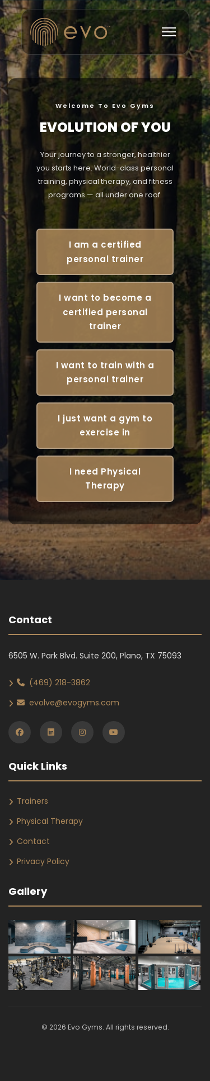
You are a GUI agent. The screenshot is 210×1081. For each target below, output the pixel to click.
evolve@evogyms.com (68, 702)
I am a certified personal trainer (105, 252)
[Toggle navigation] (168, 32)
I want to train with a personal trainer (105, 372)
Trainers (32, 801)
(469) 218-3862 (53, 682)
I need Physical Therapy (105, 479)
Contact (33, 841)
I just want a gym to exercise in (105, 426)
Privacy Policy (43, 861)
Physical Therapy (50, 821)
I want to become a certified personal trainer (105, 312)
